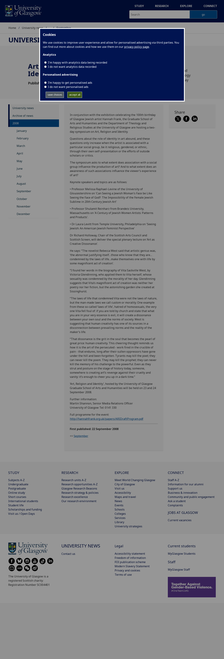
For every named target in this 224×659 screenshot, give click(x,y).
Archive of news (22, 116)
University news (32, 28)
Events (119, 505)
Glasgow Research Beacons (79, 488)
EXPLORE (122, 472)
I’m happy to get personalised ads (70, 83)
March (21, 146)
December (23, 214)
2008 (15, 123)
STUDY (13, 472)
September (24, 191)
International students (23, 501)
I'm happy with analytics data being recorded (77, 62)
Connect (210, 6)
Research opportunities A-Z (79, 484)
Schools (120, 509)
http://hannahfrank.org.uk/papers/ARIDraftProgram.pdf (106, 419)
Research (162, 6)
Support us (175, 488)
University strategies (128, 526)
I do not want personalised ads (68, 87)
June (20, 169)
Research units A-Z (73, 480)
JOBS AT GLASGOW (183, 512)
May (19, 161)
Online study (16, 493)
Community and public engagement (191, 497)
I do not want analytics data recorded (72, 67)
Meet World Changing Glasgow (135, 480)
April (20, 153)
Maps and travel (125, 497)
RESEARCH (69, 472)
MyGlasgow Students (181, 554)
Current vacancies (179, 520)
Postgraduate (17, 488)
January (22, 131)
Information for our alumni (186, 484)
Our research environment (78, 501)
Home (12, 28)
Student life (16, 505)
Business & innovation (182, 493)
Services (120, 518)
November (23, 206)
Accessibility (123, 493)
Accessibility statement (130, 554)
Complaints (175, 505)
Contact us (68, 554)
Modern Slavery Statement (132, 566)
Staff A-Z (173, 480)
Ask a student (177, 501)
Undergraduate (18, 484)
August (21, 184)
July (19, 176)
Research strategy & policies (80, 493)
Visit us (119, 488)
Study (139, 6)
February (23, 138)
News (118, 501)
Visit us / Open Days (21, 514)
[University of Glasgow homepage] (23, 10)
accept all (74, 94)
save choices (55, 94)
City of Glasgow (125, 484)
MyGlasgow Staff (179, 569)
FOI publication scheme (130, 562)
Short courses (17, 497)
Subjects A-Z (16, 480)
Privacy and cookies (127, 570)
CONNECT (176, 472)
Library (119, 522)
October (22, 199)
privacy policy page (136, 47)
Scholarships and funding (25, 509)
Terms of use (123, 575)
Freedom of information (130, 558)
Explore (186, 6)
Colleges (120, 514)
